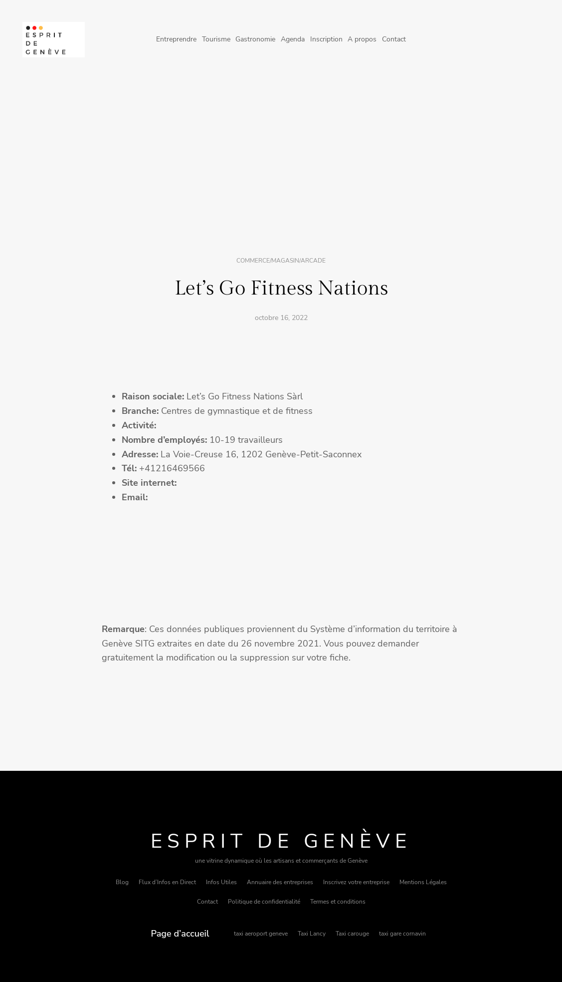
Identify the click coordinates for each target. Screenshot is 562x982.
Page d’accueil (180, 934)
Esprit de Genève (281, 841)
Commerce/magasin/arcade (281, 261)
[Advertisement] (281, 161)
